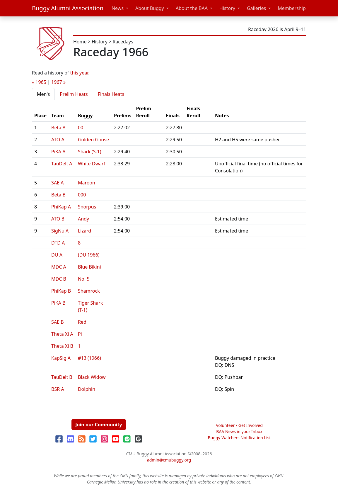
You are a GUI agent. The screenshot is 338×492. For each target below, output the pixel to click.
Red (82, 322)
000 (82, 194)
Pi (80, 334)
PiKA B (58, 303)
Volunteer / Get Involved (239, 425)
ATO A (57, 139)
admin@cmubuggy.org (169, 460)
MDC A (58, 267)
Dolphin (86, 389)
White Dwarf (91, 163)
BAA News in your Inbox (239, 431)
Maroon (86, 182)
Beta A (58, 127)
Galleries (256, 8)
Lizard (84, 231)
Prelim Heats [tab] (74, 94)
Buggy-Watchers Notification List (239, 437)
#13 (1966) (89, 358)
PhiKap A (61, 206)
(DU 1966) (89, 255)
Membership (292, 8)
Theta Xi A (62, 334)
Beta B (58, 194)
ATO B (57, 219)
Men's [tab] (43, 94)
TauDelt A (61, 163)
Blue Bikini (89, 267)
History (227, 8)
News (118, 8)
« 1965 (39, 82)
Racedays (122, 41)
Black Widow (92, 377)
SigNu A (60, 231)
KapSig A (61, 358)
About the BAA (192, 8)
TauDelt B (61, 377)
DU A (56, 255)
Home (80, 41)
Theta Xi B (62, 346)
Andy (83, 219)
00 (80, 127)
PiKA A (58, 151)
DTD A (58, 243)
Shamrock (89, 291)
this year (79, 72)
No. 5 (83, 279)
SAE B (57, 322)
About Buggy (149, 8)
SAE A (57, 182)
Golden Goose (93, 139)
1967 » (58, 82)
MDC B (58, 279)
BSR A (57, 389)
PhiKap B (61, 291)
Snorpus (87, 206)
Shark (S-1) (89, 151)
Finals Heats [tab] (111, 94)
